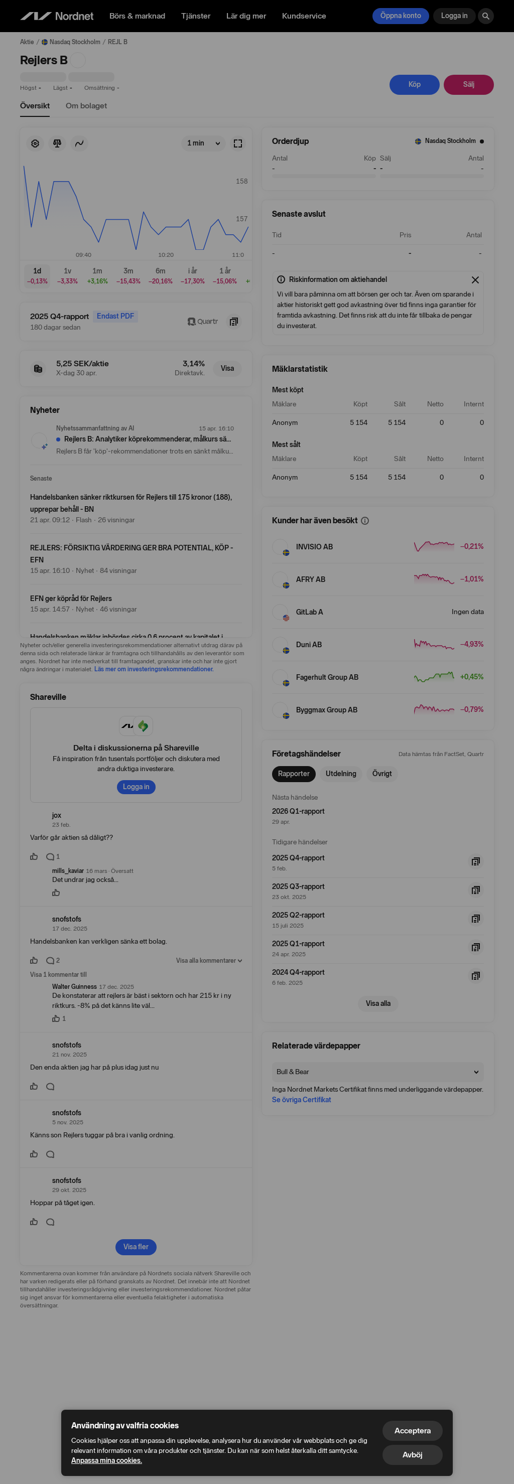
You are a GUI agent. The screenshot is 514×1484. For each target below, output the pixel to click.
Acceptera (413, 1430)
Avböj (413, 1454)
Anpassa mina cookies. (106, 1460)
